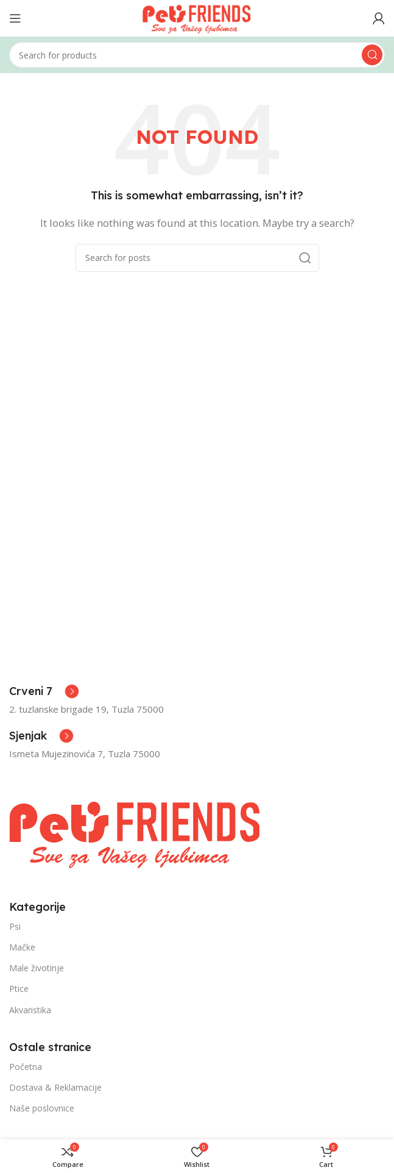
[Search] (197, 55)
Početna (25, 1066)
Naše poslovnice (41, 1108)
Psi (15, 926)
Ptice (19, 988)
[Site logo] (197, 17)
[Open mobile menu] (15, 18)
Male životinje (36, 968)
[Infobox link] (44, 691)
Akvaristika (30, 1010)
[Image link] (135, 831)
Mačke (22, 947)
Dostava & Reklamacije (55, 1087)
